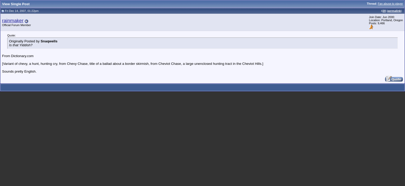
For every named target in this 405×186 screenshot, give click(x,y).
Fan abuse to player (390, 3)
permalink (394, 10)
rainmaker (13, 20)
